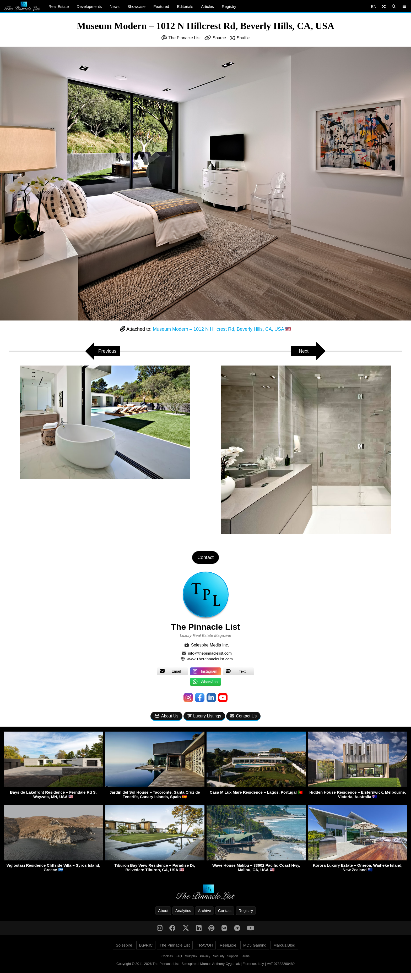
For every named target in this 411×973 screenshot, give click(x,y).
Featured (161, 6)
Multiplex (191, 956)
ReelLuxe (228, 945)
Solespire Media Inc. (210, 645)
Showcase (136, 6)
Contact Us (243, 716)
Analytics (183, 910)
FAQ (179, 956)
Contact (225, 910)
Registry (229, 6)
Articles (207, 6)
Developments (89, 6)
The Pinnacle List (185, 38)
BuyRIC (146, 945)
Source (219, 38)
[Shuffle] (383, 6)
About (163, 910)
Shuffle (243, 38)
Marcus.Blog (284, 945)
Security (218, 956)
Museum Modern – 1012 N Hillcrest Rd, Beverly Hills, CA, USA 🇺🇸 (222, 329)
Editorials (185, 6)
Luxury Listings (204, 716)
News (115, 6)
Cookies (167, 956)
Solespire (124, 945)
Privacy (205, 956)
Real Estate (58, 6)
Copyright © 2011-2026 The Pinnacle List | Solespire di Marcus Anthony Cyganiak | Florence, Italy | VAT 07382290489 (205, 964)
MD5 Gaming (254, 945)
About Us (166, 716)
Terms (245, 956)
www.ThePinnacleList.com (210, 659)
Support (232, 956)
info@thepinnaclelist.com (210, 653)
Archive (204, 910)
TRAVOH (205, 945)
